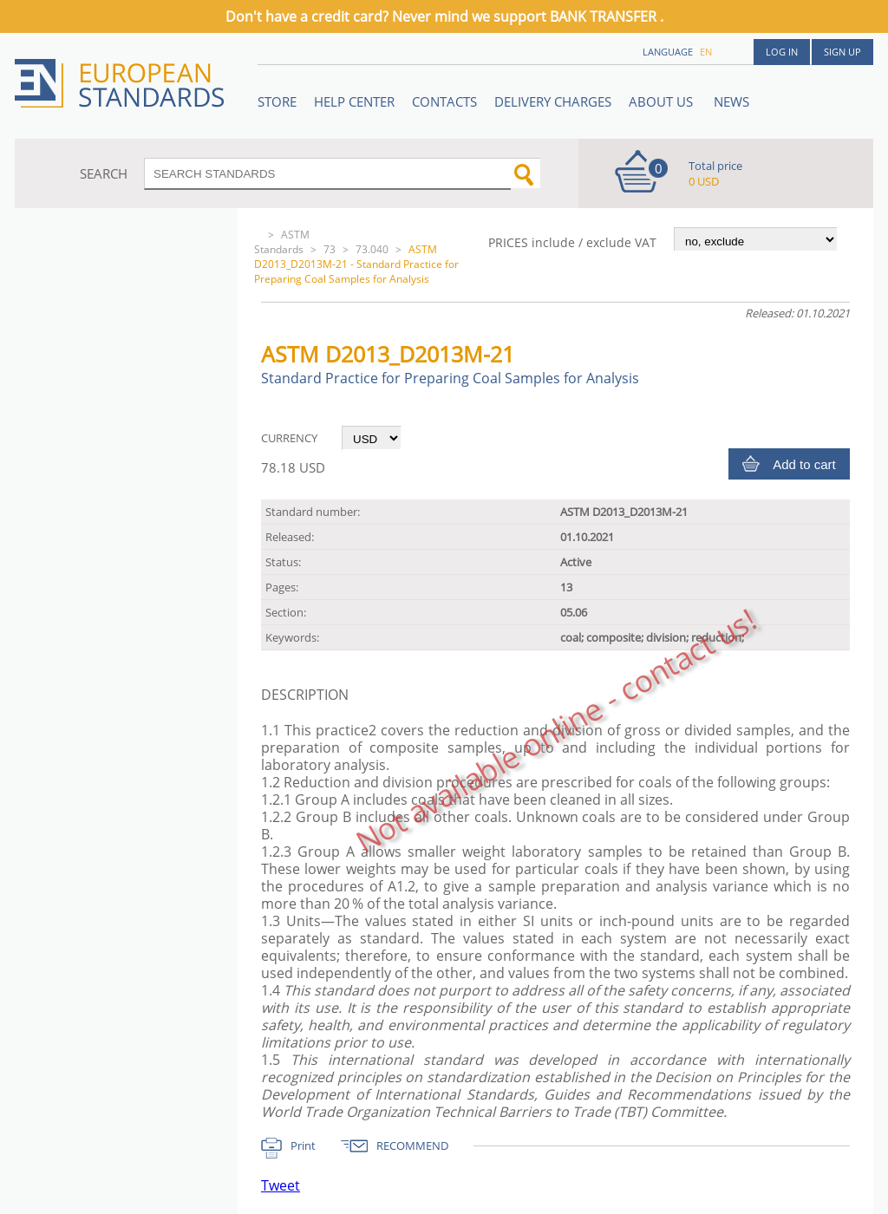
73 (329, 249)
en (706, 51)
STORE (277, 101)
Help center (354, 101)
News (731, 101)
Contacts (444, 101)
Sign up (842, 51)
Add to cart (804, 464)
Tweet (280, 1185)
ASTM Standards (282, 242)
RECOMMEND (412, 1145)
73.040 (372, 249)
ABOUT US (662, 101)
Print (303, 1145)
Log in (782, 51)
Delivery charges (552, 101)
